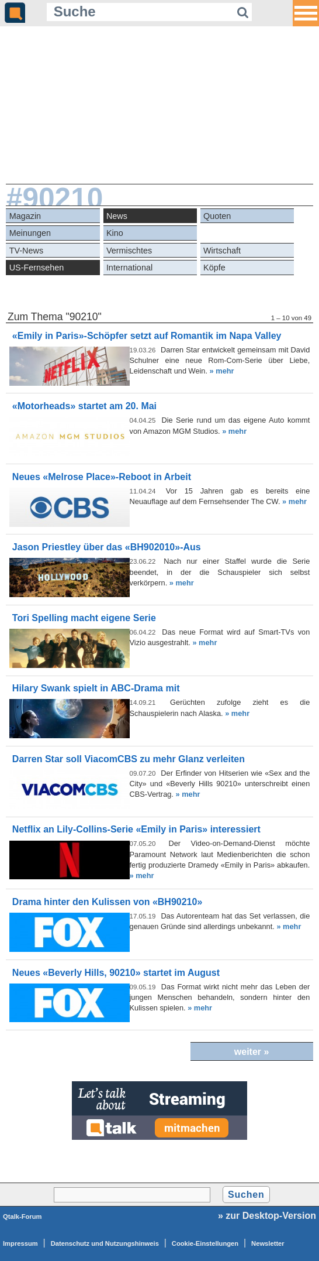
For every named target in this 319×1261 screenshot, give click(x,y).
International (129, 267)
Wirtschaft (222, 250)
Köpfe (214, 267)
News (116, 216)
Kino (114, 233)
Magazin (25, 216)
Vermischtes (129, 250)
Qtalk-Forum (22, 1216)
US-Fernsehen (36, 267)
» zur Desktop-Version (267, 1216)
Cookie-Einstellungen (205, 1243)
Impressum (20, 1243)
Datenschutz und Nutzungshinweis (105, 1243)
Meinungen (30, 233)
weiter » (251, 1052)
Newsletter (268, 1243)
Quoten (217, 216)
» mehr (222, 370)
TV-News (26, 250)
